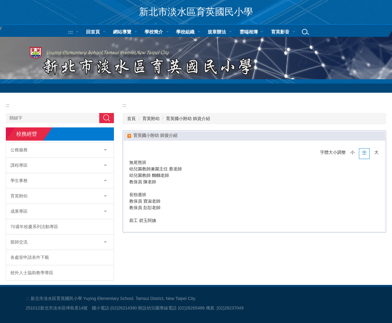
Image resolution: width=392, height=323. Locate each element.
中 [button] (364, 152)
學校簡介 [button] (154, 31)
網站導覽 (122, 31)
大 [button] (376, 152)
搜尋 (106, 117)
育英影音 (280, 31)
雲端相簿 (248, 31)
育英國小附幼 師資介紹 (188, 118)
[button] (60, 150)
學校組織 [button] (185, 31)
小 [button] (352, 152)
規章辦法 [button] (217, 31)
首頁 (131, 118)
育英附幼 (151, 118)
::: (70, 31)
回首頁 (93, 31)
